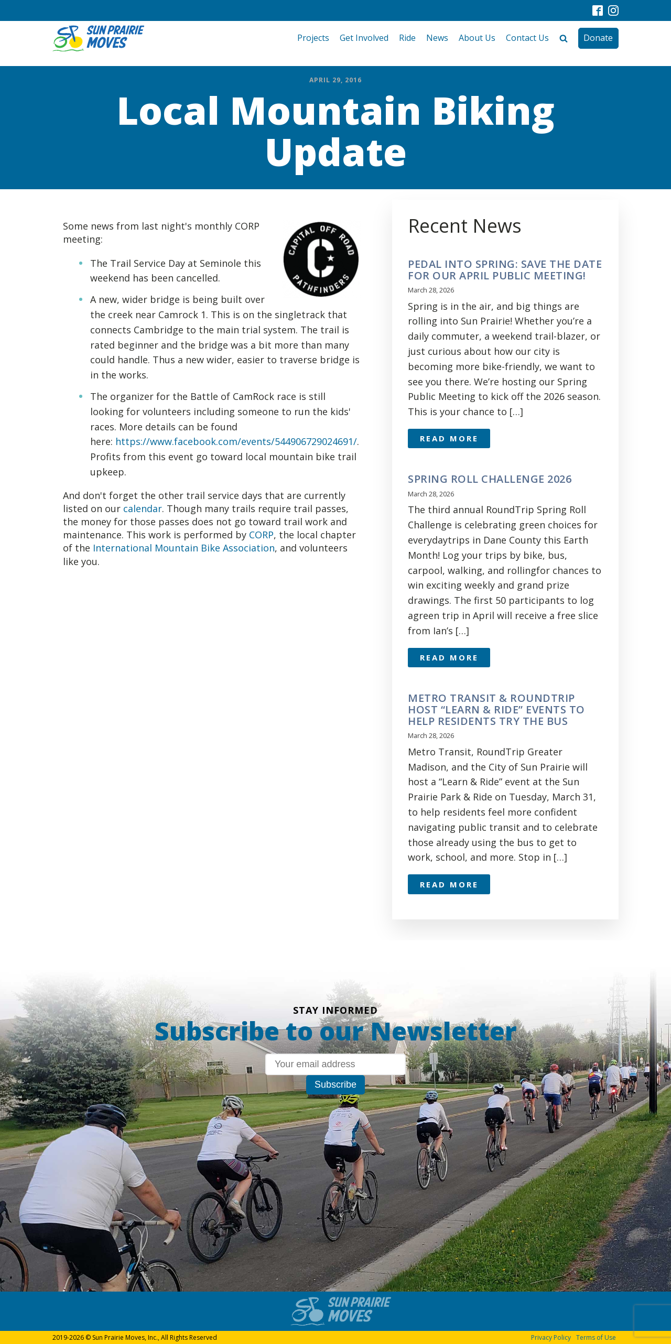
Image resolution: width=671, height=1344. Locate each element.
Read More (449, 438)
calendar (142, 508)
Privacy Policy (551, 1337)
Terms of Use (596, 1337)
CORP (260, 534)
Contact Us (527, 38)
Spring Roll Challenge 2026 (489, 479)
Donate (598, 38)
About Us (477, 38)
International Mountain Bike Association (184, 547)
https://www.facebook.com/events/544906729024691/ (236, 441)
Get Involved (364, 38)
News (437, 38)
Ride (407, 38)
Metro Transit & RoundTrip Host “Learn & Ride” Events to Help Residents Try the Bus (496, 709)
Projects (313, 38)
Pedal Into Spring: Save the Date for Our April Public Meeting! (505, 269)
